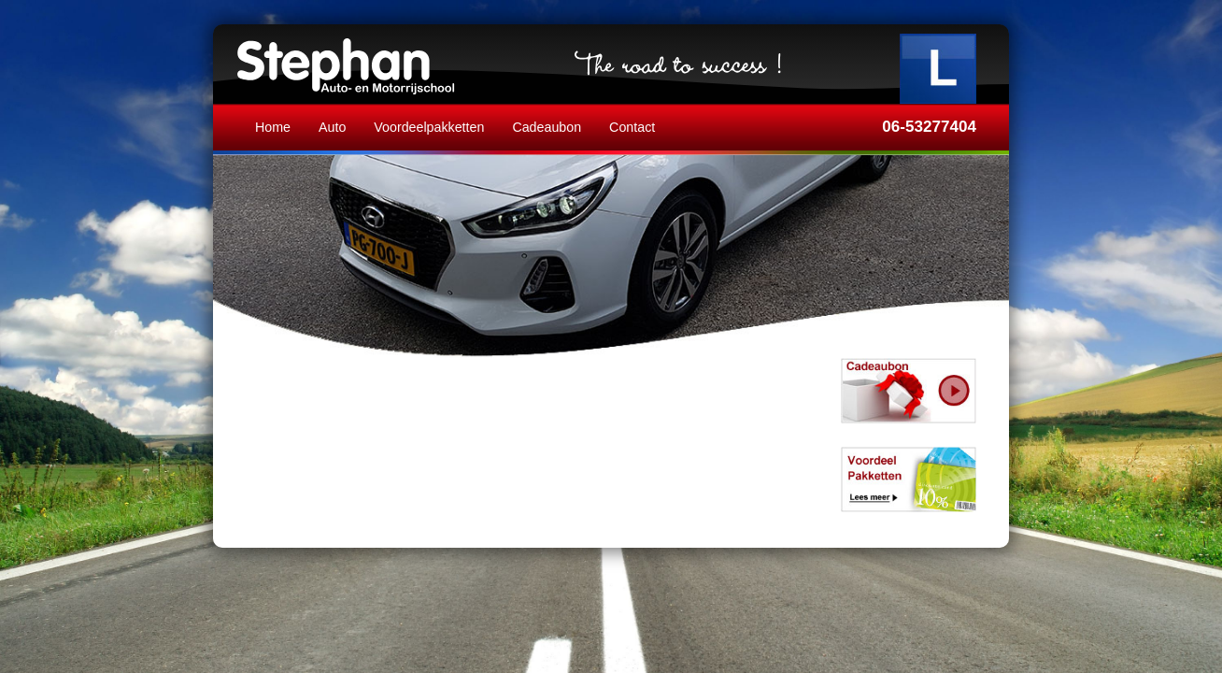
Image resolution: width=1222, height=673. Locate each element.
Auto (332, 127)
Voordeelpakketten (429, 127)
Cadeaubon (546, 127)
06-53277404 (929, 127)
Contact (632, 127)
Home (273, 127)
